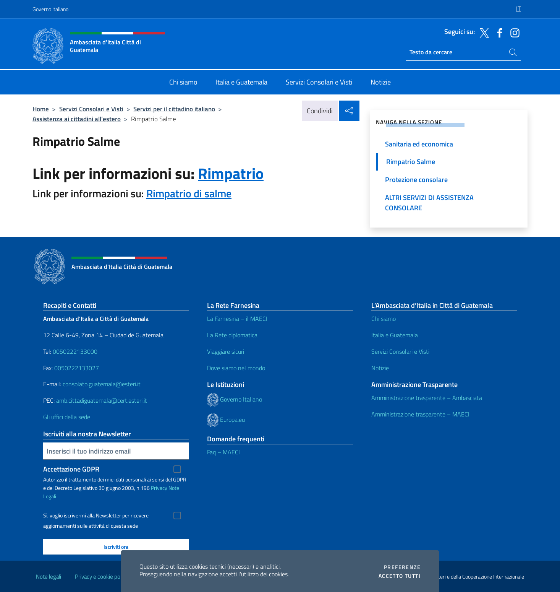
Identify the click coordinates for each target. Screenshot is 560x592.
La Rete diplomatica (232, 335)
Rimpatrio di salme (188, 193)
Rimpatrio (231, 173)
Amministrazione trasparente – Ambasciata (426, 397)
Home (40, 109)
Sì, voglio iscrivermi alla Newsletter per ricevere (96, 515)
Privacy (159, 488)
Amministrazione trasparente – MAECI (420, 414)
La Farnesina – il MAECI (237, 318)
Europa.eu (232, 419)
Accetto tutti (400, 576)
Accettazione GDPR (71, 469)
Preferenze (402, 567)
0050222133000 (75, 351)
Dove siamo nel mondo (236, 367)
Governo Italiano (50, 9)
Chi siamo (383, 318)
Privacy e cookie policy (101, 576)
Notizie (380, 367)
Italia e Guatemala (394, 335)
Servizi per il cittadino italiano (174, 109)
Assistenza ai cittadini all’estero (76, 119)
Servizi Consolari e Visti (91, 109)
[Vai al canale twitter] (482, 32)
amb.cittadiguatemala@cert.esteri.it (101, 400)
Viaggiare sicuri (225, 351)
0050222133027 (76, 367)
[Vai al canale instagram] (513, 32)
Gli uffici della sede (66, 416)
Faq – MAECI (223, 452)
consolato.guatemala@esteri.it (102, 384)
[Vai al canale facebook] (497, 32)
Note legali (48, 576)
